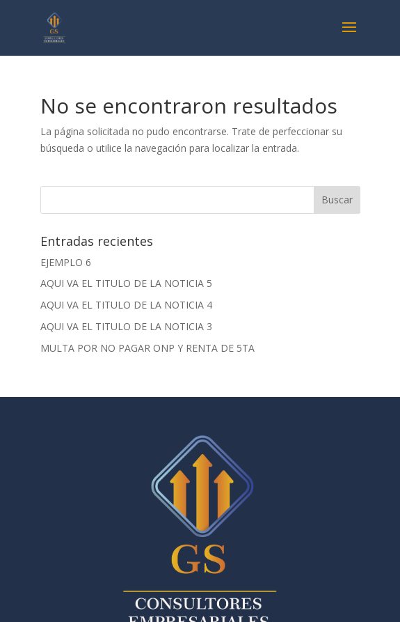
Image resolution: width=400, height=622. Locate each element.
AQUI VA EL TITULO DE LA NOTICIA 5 (126, 283)
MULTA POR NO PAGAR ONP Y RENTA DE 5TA (147, 348)
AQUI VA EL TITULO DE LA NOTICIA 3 (126, 326)
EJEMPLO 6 (65, 262)
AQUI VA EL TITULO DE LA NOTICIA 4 (126, 304)
